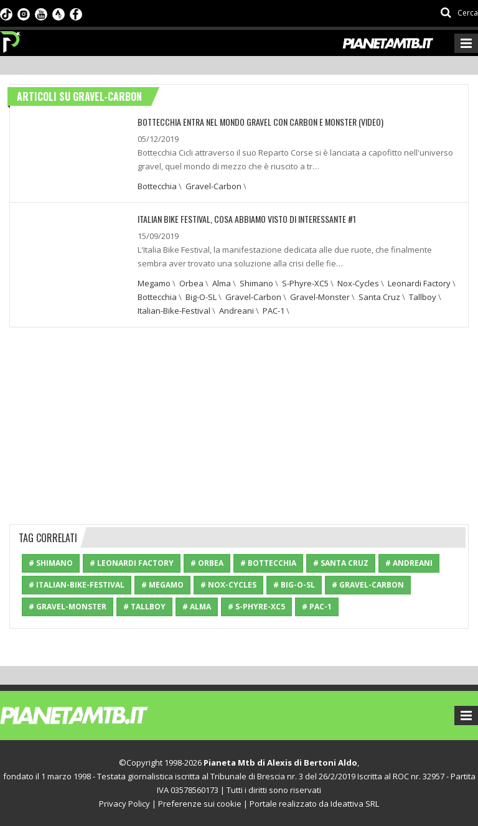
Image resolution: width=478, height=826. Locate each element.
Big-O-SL (201, 297)
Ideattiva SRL (354, 803)
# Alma (196, 606)
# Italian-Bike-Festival (76, 585)
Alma (221, 283)
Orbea (191, 283)
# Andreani (409, 563)
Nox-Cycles (358, 283)
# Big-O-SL (294, 585)
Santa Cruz (379, 297)
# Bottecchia (268, 563)
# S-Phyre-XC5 (256, 606)
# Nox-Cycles (228, 585)
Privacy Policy (124, 803)
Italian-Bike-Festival (174, 310)
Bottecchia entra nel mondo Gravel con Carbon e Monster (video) (260, 121)
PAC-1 (273, 310)
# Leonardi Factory (132, 563)
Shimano (256, 283)
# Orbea (206, 563)
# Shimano (51, 563)
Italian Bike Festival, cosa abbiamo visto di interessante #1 (247, 218)
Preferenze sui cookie (199, 803)
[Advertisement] (239, 424)
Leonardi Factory (419, 283)
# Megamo (162, 585)
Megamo (154, 283)
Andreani (236, 310)
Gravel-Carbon (213, 186)
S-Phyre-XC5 (305, 283)
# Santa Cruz (340, 563)
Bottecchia (157, 186)
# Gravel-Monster (67, 606)
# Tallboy (144, 606)
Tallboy (422, 297)
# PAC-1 (317, 606)
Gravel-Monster (320, 297)
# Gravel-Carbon (368, 585)
